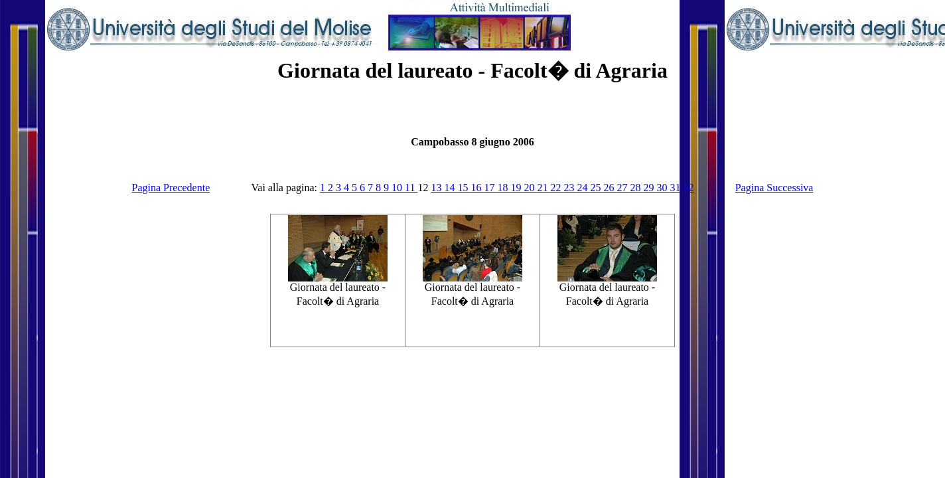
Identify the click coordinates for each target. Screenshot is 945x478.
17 (490, 187)
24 (583, 187)
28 (636, 187)
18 (503, 187)
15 (464, 187)
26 (610, 187)
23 (570, 187)
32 (688, 187)
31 (676, 187)
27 (623, 187)
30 (663, 187)
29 (649, 187)
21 (543, 187)
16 (477, 187)
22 (556, 187)
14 (450, 187)
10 (398, 187)
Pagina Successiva (774, 187)
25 (596, 187)
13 (437, 187)
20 (530, 187)
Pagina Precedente (171, 187)
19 (517, 187)
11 (411, 187)
